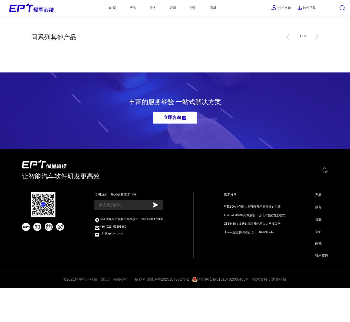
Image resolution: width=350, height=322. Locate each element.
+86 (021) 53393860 (111, 255)
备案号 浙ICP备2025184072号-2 (162, 312)
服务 (144, 9)
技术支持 (267, 9)
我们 (193, 9)
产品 (120, 9)
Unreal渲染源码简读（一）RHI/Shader (246, 259)
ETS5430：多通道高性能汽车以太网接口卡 (250, 250)
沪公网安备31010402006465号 (223, 312)
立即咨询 (175, 133)
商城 (217, 9)
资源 (168, 9)
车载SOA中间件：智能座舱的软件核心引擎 (249, 231)
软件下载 (298, 9)
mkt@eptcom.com (109, 264)
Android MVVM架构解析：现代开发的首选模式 (252, 240)
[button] (283, 45)
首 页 (95, 9)
